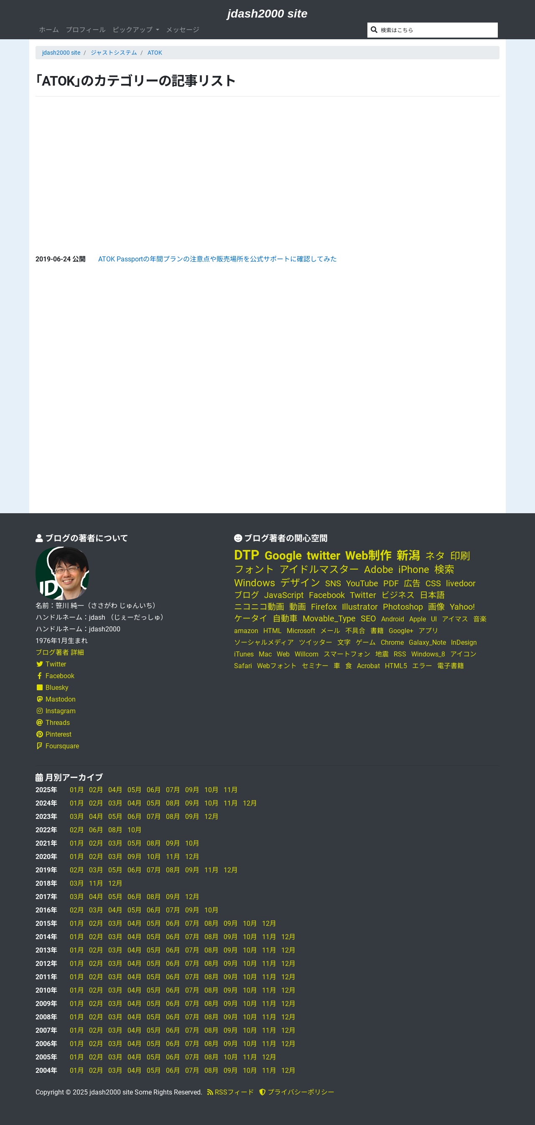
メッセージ (182, 30)
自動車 (285, 618)
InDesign (464, 642)
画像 (436, 607)
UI (434, 619)
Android (392, 619)
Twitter (51, 664)
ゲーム (366, 642)
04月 (115, 790)
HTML (272, 631)
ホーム (49, 30)
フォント (254, 569)
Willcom (306, 654)
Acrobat (368, 666)
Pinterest (53, 734)
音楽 (480, 619)
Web (283, 654)
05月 (134, 790)
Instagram (56, 711)
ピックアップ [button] (133, 30)
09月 (192, 790)
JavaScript (284, 595)
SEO (368, 618)
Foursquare (57, 746)
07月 (173, 790)
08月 (173, 803)
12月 (250, 803)
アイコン (463, 654)
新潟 (408, 555)
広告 (412, 583)
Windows (254, 583)
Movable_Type (329, 618)
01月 (77, 790)
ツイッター (315, 642)
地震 (382, 654)
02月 (96, 790)
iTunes (244, 654)
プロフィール (86, 30)
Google (283, 555)
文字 (344, 642)
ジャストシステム (114, 52)
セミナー (315, 666)
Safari (243, 666)
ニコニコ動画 (259, 607)
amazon (246, 631)
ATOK (155, 52)
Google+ (401, 631)
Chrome (392, 642)
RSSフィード (230, 1092)
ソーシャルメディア (264, 642)
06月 (154, 790)
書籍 (377, 631)
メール (330, 631)
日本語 (432, 595)
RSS (400, 654)
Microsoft (301, 631)
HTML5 (396, 666)
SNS (333, 583)
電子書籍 (450, 666)
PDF (391, 583)
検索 (444, 569)
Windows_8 (428, 654)
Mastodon (56, 699)
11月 (231, 790)
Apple (417, 619)
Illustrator (360, 607)
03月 (115, 803)
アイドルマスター (319, 569)
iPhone (413, 569)
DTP (247, 555)
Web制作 (368, 555)
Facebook (55, 676)
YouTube (362, 583)
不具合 (355, 631)
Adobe (378, 569)
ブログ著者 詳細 (60, 652)
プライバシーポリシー (296, 1092)
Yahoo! (462, 607)
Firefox (324, 607)
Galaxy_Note (427, 642)
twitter (323, 555)
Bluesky (52, 688)
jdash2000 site (267, 13)
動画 (297, 607)
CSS (433, 583)
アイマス (455, 619)
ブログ (246, 595)
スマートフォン (347, 654)
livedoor (461, 583)
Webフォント (277, 666)
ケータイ (251, 618)
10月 (211, 790)
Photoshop (403, 607)
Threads (53, 723)
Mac (265, 654)
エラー (422, 666)
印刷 (460, 556)
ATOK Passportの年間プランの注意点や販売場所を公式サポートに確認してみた (217, 259)
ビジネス (398, 595)
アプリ (428, 631)
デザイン (300, 583)
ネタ (435, 556)
